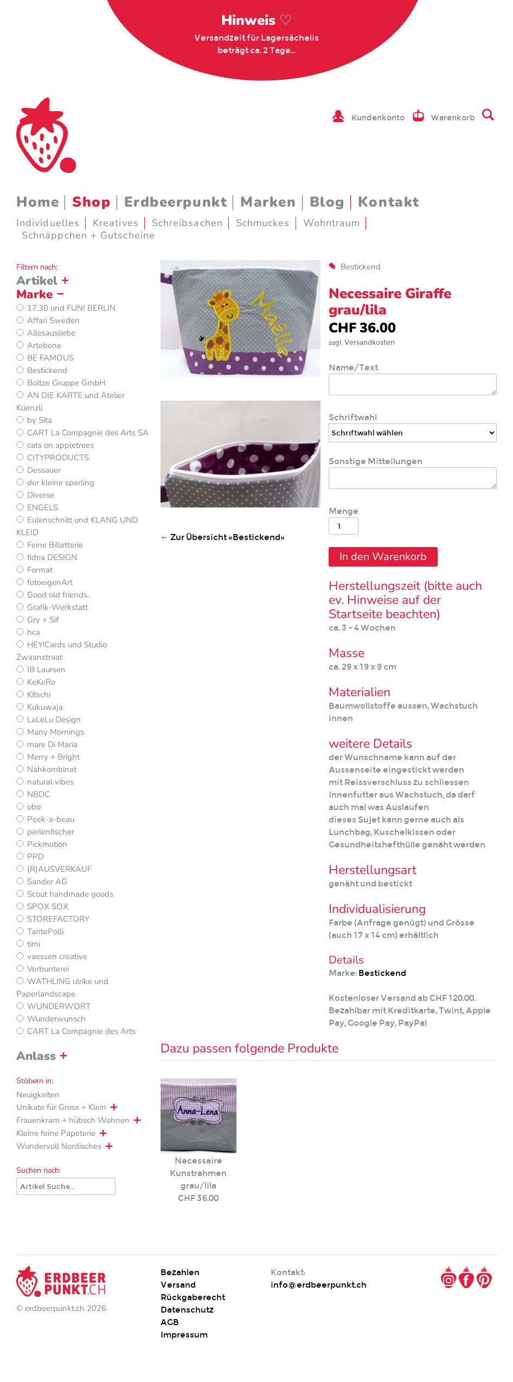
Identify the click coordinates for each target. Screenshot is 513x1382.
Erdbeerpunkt (176, 201)
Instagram (448, 1277)
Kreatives (116, 222)
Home (37, 201)
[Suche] (66, 1186)
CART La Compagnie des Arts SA (88, 432)
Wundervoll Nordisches (58, 1146)
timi (33, 944)
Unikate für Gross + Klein (61, 1107)
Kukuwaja (45, 707)
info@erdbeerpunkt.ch (319, 1285)
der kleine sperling (60, 482)
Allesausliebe (51, 332)
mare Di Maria (52, 744)
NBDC (38, 794)
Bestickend (47, 370)
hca (33, 632)
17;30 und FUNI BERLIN (71, 308)
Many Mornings (55, 732)
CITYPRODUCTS (58, 457)
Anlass (36, 1056)
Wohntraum (332, 222)
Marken (268, 201)
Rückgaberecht (193, 1297)
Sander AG (47, 881)
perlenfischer (50, 831)
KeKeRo (41, 682)
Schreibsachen (187, 222)
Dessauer (44, 470)
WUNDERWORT (59, 1006)
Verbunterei (48, 968)
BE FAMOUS (50, 357)
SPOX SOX (47, 906)
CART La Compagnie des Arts (81, 1031)
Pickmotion (47, 844)
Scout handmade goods (70, 894)
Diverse (40, 495)
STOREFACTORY (58, 919)
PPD (35, 856)
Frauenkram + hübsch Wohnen (73, 1120)
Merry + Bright (53, 756)
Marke (34, 294)
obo (34, 806)
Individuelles (48, 222)
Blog (327, 201)
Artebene (44, 345)
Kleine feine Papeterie (55, 1133)
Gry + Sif (43, 619)
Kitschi (38, 694)
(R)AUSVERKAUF (59, 869)
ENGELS (42, 507)
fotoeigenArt (50, 582)
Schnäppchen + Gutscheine (88, 235)
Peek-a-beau (50, 819)
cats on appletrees (60, 445)
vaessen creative (57, 956)
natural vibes (50, 781)
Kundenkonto (378, 118)
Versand (178, 1285)
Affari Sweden (53, 320)
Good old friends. (58, 594)
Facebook (466, 1277)
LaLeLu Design (54, 719)
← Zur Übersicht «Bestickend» (223, 537)
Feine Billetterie (55, 544)
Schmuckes (263, 222)
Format (40, 569)
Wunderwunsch (56, 1018)
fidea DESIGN (52, 557)
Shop (91, 201)
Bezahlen (180, 1272)
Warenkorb (453, 118)
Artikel (36, 281)
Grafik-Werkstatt (57, 607)
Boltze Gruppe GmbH (66, 382)
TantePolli (45, 931)
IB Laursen (46, 669)
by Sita (39, 420)
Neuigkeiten (38, 1094)
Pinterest (484, 1277)
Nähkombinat (51, 769)
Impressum (184, 1334)
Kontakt (389, 201)
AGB (170, 1322)
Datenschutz (187, 1309)
